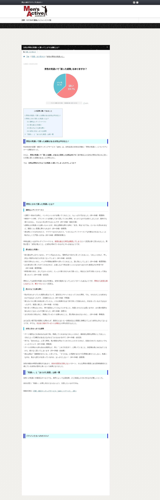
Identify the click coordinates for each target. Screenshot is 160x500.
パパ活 (49, 20)
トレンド (43, 20)
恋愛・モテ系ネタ (30, 52)
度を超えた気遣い (34, 125)
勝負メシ (37, 20)
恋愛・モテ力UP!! (28, 20)
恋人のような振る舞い (36, 128)
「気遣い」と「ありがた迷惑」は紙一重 (39, 134)
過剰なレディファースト (36, 122)
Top (26, 56)
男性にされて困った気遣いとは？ (37, 118)
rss (134, 2)
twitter (137, 2)
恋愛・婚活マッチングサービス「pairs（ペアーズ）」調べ (54, 391)
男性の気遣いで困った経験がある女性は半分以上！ (43, 115)
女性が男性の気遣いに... (56, 56)
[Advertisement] (111, 11)
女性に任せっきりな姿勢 (36, 131)
